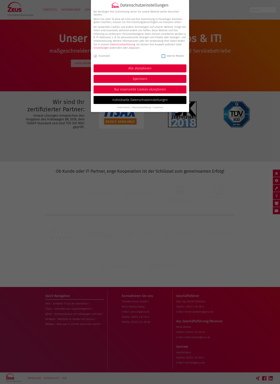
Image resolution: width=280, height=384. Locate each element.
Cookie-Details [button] (123, 105)
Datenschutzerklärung (122, 41)
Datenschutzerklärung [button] (142, 105)
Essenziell (102, 53)
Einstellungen (101, 45)
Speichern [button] (140, 76)
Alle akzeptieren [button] (140, 65)
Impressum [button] (158, 105)
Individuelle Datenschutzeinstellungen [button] (140, 97)
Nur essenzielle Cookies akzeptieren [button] (140, 86)
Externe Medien (173, 53)
